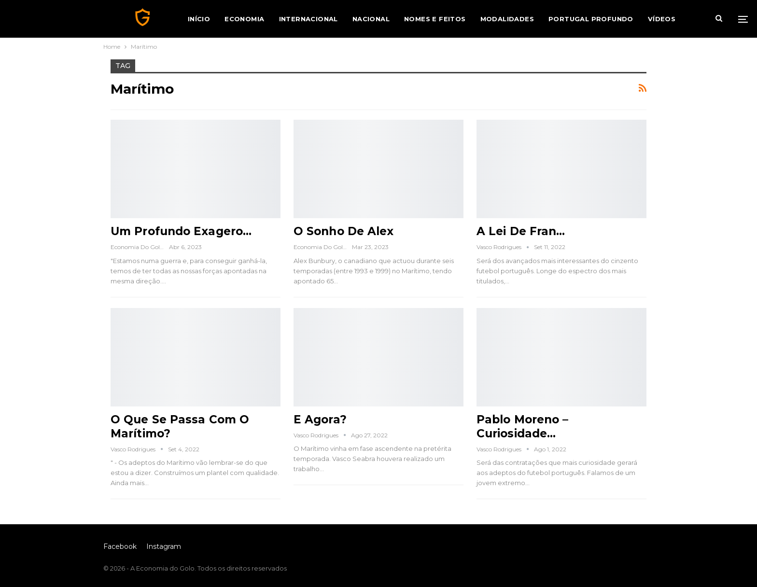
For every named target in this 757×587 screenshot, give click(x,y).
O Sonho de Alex (344, 231)
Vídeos (661, 19)
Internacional (308, 19)
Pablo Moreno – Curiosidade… (522, 426)
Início (199, 19)
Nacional (371, 19)
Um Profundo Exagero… (181, 231)
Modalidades (507, 19)
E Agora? (320, 419)
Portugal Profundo (590, 19)
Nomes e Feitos (435, 19)
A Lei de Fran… (521, 231)
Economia (244, 19)
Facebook (120, 546)
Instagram (163, 546)
